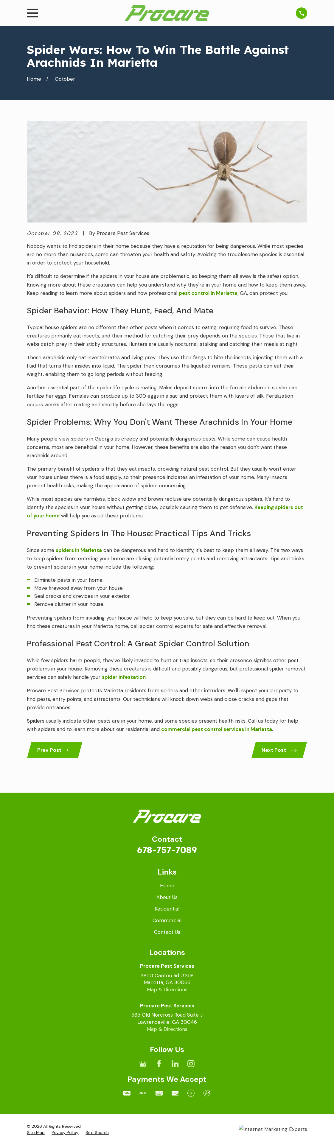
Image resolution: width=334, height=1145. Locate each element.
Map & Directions (167, 989)
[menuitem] (36, 1133)
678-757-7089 (167, 849)
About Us (167, 897)
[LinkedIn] (175, 1063)
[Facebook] (159, 1063)
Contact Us (167, 932)
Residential (167, 909)
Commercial (167, 920)
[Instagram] (191, 1063)
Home (167, 885)
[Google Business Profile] (143, 1063)
